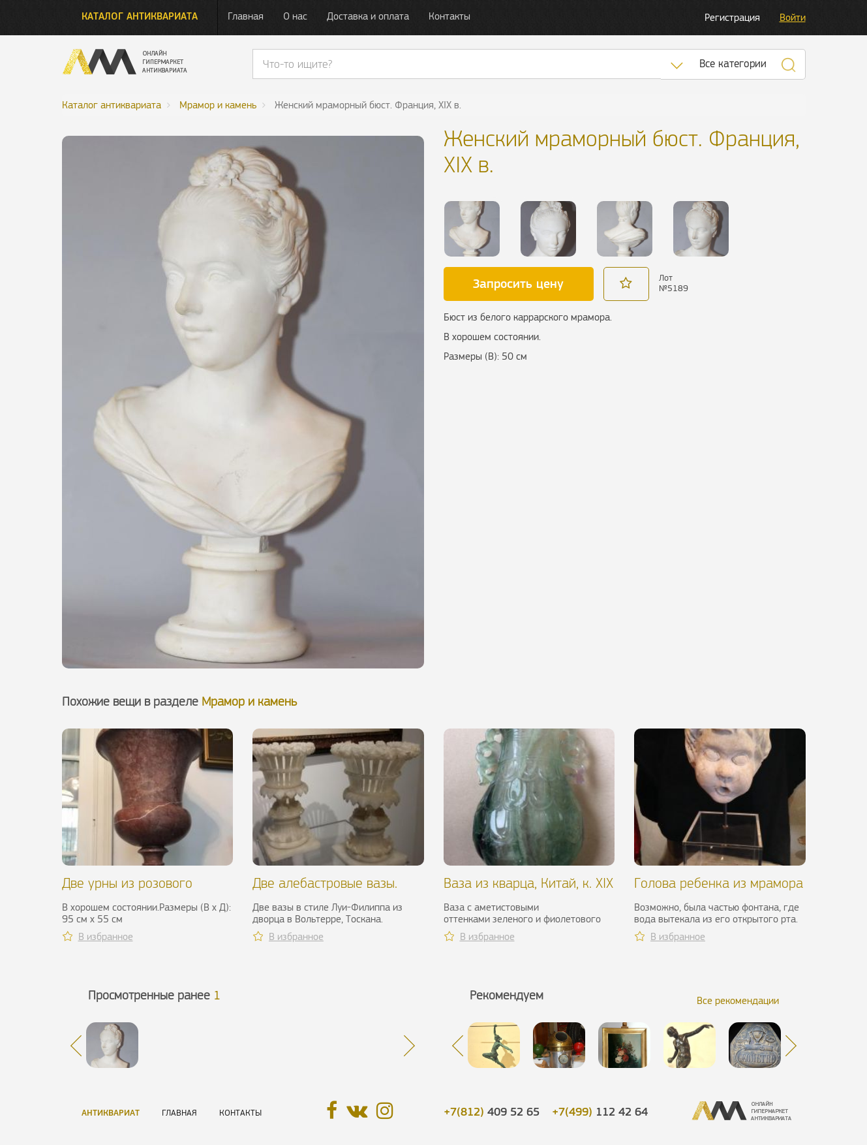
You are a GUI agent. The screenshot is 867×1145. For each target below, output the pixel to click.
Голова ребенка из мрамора (718, 882)
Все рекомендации (738, 1000)
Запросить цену (518, 283)
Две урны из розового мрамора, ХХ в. (127, 890)
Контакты (449, 16)
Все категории (733, 63)
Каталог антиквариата (140, 16)
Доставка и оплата (368, 16)
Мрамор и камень (249, 701)
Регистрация (732, 17)
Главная (246, 16)
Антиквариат (111, 1113)
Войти (793, 17)
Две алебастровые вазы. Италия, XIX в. (324, 890)
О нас (295, 16)
